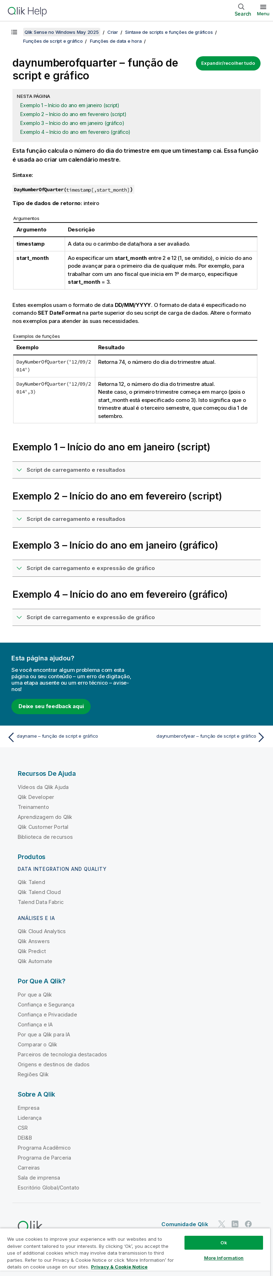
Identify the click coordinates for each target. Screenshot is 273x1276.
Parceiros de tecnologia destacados (62, 1054)
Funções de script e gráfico (52, 41)
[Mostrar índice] (14, 32)
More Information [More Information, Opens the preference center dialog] (224, 1258)
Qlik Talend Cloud (39, 892)
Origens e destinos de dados (54, 1064)
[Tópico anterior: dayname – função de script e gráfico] (69, 737)
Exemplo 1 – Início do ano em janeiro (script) (69, 105)
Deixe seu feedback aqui (51, 706)
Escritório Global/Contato (48, 1188)
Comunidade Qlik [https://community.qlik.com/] (184, 1224)
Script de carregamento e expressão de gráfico (91, 568)
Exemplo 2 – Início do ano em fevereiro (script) (73, 114)
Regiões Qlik (33, 1074)
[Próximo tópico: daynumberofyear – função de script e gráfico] (203, 737)
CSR (23, 1128)
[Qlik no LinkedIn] (235, 1223)
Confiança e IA (35, 1024)
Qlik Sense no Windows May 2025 (62, 32)
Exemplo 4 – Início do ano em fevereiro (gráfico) (75, 132)
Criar (112, 32)
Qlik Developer (36, 797)
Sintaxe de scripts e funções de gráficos (169, 32)
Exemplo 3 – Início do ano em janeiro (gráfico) (72, 123)
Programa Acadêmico (44, 1148)
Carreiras (29, 1168)
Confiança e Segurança (46, 1005)
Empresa (28, 1108)
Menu (263, 13)
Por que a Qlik (35, 995)
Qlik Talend (31, 882)
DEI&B (25, 1138)
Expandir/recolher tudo (228, 63)
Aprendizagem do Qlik (45, 817)
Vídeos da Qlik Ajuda (43, 787)
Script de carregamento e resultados (76, 469)
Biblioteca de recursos (45, 837)
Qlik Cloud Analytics (42, 931)
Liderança (30, 1118)
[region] (135, 1252)
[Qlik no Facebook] (248, 1223)
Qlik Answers (34, 941)
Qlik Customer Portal (43, 827)
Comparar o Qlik (37, 1044)
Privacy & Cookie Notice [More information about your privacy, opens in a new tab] (119, 1267)
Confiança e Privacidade (47, 1014)
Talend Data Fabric (41, 902)
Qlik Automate (35, 961)
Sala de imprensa (39, 1178)
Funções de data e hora (116, 41)
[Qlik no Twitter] (221, 1223)
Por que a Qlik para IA (44, 1034)
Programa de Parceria (44, 1158)
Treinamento (33, 807)
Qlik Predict (32, 951)
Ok (223, 1242)
